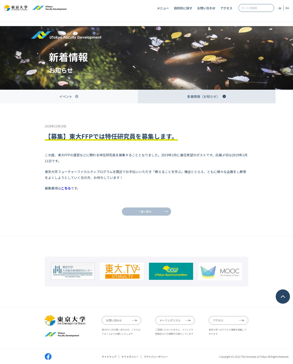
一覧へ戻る (144, 211)
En (287, 8)
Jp (279, 8)
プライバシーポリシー (156, 356)
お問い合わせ (206, 8)
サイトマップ (109, 356)
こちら (66, 188)
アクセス (226, 8)
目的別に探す (183, 8)
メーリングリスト (170, 320)
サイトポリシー (130, 356)
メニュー (163, 8)
